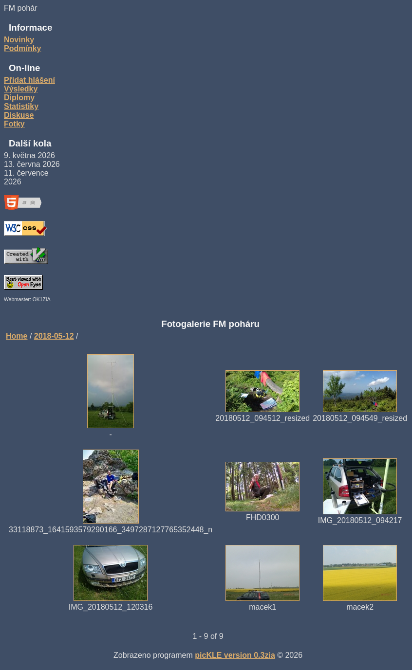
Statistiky (21, 106)
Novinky (19, 40)
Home (16, 336)
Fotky (14, 124)
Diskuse (19, 115)
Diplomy (19, 97)
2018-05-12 (54, 336)
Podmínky (22, 48)
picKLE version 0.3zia (235, 655)
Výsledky (20, 89)
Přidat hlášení (29, 80)
